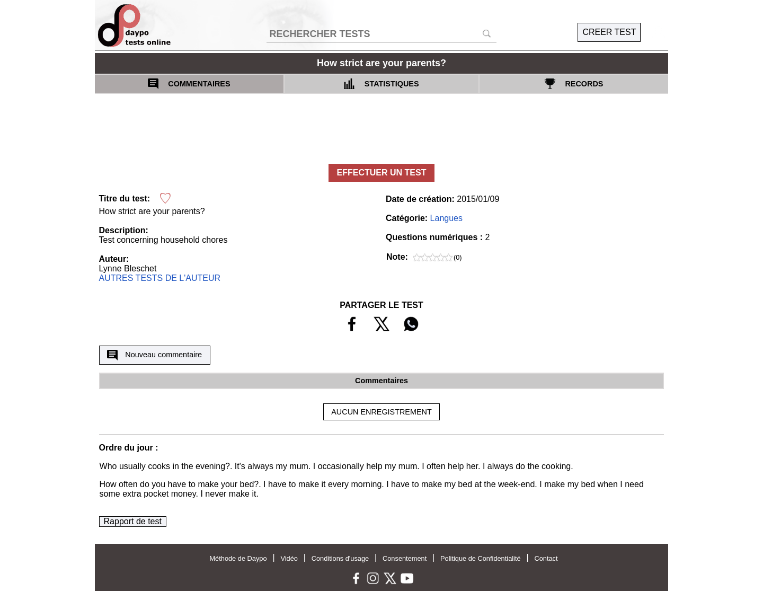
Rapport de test (133, 521)
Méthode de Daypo (238, 558)
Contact (545, 558)
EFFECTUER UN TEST (382, 172)
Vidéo (289, 558)
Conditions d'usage (340, 558)
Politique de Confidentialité (480, 558)
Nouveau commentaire (154, 355)
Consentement (405, 558)
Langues (446, 218)
